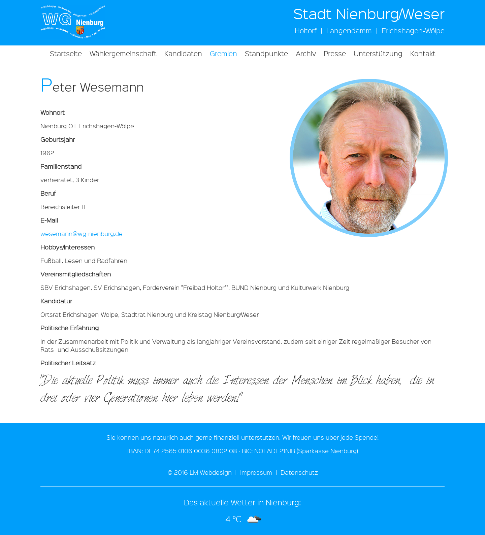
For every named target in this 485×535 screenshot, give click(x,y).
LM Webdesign (211, 472)
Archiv (306, 53)
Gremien (223, 53)
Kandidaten (183, 53)
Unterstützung (378, 53)
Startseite (66, 53)
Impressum (256, 472)
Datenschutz (299, 472)
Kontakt (422, 53)
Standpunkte (266, 53)
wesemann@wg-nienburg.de (81, 234)
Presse (335, 53)
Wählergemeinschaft (123, 53)
